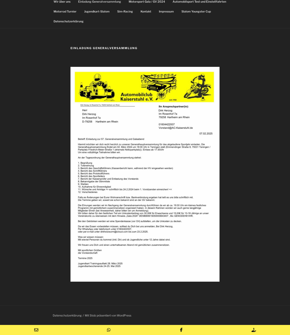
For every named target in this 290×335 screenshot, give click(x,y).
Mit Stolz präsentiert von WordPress (108, 315)
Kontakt (146, 11)
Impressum (166, 11)
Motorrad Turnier (65, 11)
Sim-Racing (125, 11)
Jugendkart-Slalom (97, 11)
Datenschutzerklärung (69, 21)
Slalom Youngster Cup (196, 11)
